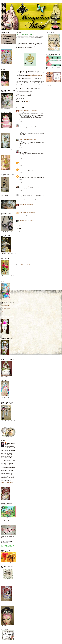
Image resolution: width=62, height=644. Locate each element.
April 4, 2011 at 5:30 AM (28, 162)
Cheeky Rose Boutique (23, 169)
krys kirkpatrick (22, 212)
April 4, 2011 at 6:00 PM (30, 212)
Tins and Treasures (23, 150)
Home (30, 262)
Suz (20, 125)
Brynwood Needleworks (24, 139)
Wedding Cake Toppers (5, 305)
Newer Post (18, 262)
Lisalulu (21, 194)
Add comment (19, 228)
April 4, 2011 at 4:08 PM (28, 204)
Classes (2, 311)
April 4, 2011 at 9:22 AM (30, 186)
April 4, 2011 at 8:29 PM (29, 220)
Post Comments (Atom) (25, 264)
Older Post (42, 262)
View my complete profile (7, 482)
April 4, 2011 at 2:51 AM (31, 150)
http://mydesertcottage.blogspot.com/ (35, 75)
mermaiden (21, 204)
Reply (20, 121)
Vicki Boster (21, 220)
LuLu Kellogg (22, 175)
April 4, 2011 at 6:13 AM (29, 175)
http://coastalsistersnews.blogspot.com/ (30, 67)
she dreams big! (22, 186)
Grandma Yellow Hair (23, 110)
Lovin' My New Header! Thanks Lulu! (26, 34)
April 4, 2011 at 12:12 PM (27, 194)
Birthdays (2, 306)
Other (2, 312)
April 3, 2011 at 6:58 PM (32, 110)
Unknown (21, 162)
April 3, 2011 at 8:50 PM (33, 139)
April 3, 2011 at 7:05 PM (25, 125)
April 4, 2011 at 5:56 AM (33, 169)
